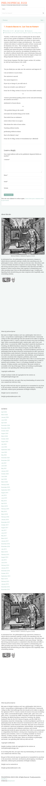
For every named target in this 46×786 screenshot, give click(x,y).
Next (43, 20)
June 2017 (4, 535)
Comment (7, 159)
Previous (4, 20)
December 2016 (5, 546)
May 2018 (4, 513)
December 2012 (5, 589)
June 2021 (4, 468)
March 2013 (4, 581)
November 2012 (5, 591)
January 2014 (5, 570)
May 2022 (4, 457)
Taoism (39, 32)
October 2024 (5, 433)
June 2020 (4, 478)
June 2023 (4, 449)
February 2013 (5, 583)
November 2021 (5, 462)
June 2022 (4, 454)
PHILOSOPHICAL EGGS (14, 3)
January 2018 (5, 521)
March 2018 (4, 516)
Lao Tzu (13, 32)
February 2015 (5, 556)
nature (17, 32)
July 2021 (3, 465)
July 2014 (3, 562)
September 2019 (5, 492)
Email (6, 183)
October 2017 (5, 527)
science (29, 32)
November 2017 (5, 524)
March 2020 (4, 484)
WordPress (4, 781)
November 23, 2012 (9, 31)
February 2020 (5, 486)
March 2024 (4, 438)
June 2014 (4, 564)
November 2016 (5, 548)
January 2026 (5, 419)
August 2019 (4, 494)
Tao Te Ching (35, 32)
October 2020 (5, 476)
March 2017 (4, 540)
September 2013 (5, 578)
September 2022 (5, 451)
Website (6, 190)
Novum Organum (23, 32)
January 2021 (5, 473)
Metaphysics (29, 31)
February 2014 (5, 567)
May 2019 (4, 503)
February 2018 (5, 519)
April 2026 (4, 414)
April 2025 (4, 425)
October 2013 (5, 575)
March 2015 (4, 554)
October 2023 (5, 441)
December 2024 (5, 427)
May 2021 (4, 470)
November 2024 (5, 430)
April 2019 (4, 505)
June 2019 (4, 500)
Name (6, 177)
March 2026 (4, 416)
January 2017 (5, 543)
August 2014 (4, 559)
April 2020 (4, 481)
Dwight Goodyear (20, 31)
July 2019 (3, 497)
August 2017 (4, 529)
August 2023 (4, 443)
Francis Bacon (8, 32)
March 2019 (4, 508)
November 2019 (5, 489)
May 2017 (4, 537)
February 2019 (5, 511)
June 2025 (4, 422)
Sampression (11, 783)
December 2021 (5, 459)
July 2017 (3, 532)
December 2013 (5, 572)
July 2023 (3, 446)
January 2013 (5, 586)
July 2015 (3, 551)
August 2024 (4, 435)
